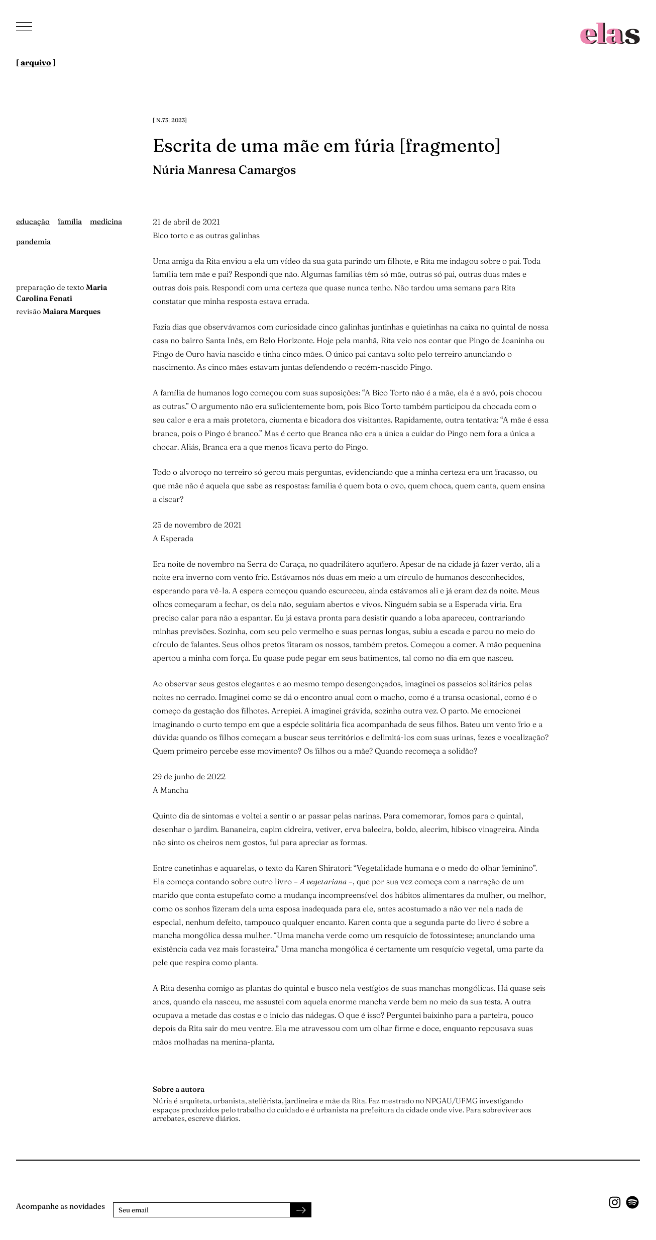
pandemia (33, 241)
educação (33, 221)
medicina (106, 221)
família (70, 221)
